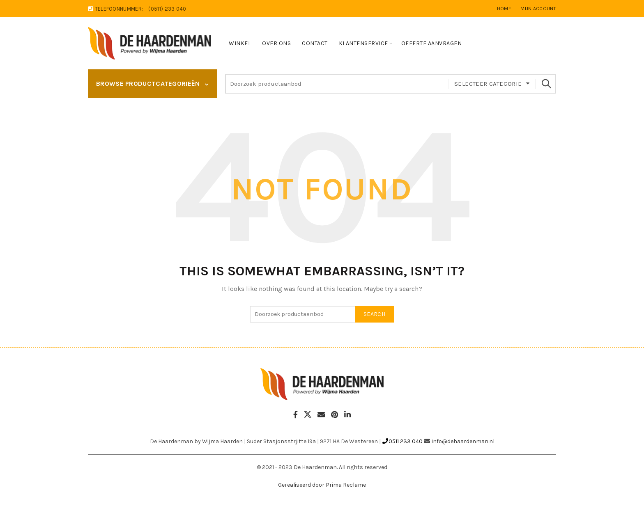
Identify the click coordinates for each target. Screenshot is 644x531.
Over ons (276, 43)
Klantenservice (363, 43)
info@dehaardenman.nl (463, 441)
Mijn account (538, 8)
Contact (315, 43)
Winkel (240, 43)
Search (546, 84)
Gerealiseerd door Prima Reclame (322, 484)
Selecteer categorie (488, 83)
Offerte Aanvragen (431, 43)
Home (504, 8)
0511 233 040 (402, 441)
